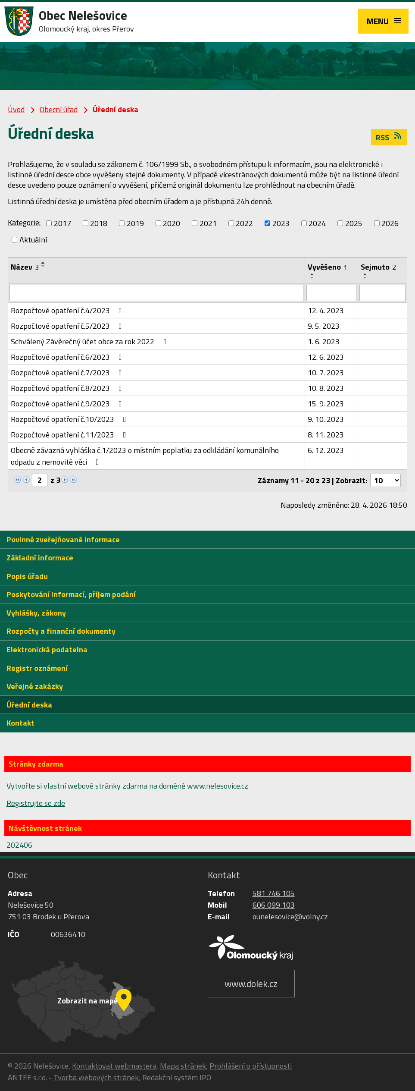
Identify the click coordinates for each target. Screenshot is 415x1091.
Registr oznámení (37, 668)
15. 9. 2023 (326, 403)
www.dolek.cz (251, 983)
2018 (98, 223)
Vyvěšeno (327, 267)
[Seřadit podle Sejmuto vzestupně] (365, 274)
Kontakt (20, 723)
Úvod (16, 109)
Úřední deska (29, 705)
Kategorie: (24, 222)
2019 (135, 223)
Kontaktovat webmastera (114, 1066)
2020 (171, 223)
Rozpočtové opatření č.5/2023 (68, 326)
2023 (281, 223)
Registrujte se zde (35, 803)
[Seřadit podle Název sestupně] (43, 266)
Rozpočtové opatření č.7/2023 (68, 372)
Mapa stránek (183, 1066)
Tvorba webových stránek (96, 1077)
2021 (208, 223)
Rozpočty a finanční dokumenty (60, 631)
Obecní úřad (59, 109)
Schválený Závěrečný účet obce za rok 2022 (90, 341)
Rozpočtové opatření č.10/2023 (70, 419)
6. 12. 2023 (326, 450)
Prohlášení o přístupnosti (250, 1066)
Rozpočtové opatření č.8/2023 (68, 388)
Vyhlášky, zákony (36, 613)
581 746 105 (274, 893)
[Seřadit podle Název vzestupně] (43, 262)
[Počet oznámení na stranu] (385, 480)
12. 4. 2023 (326, 310)
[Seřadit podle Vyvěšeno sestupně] (312, 278)
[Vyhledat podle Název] (156, 293)
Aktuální (33, 239)
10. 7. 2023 (326, 372)
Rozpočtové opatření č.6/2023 (68, 357)
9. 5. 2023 (324, 326)
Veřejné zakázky (34, 686)
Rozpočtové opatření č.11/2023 (70, 434)
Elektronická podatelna (46, 650)
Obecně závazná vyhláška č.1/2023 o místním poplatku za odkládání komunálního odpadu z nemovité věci (145, 456)
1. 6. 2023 (324, 341)
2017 (62, 223)
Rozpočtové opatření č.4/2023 (68, 310)
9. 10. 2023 (326, 419)
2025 (353, 223)
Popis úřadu (27, 576)
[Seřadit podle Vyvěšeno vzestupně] (312, 274)
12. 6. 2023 (326, 357)
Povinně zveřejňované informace (63, 539)
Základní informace (39, 558)
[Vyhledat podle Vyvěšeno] (331, 293)
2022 (244, 223)
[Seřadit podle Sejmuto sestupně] (365, 278)
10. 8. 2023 (326, 388)
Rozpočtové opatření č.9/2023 (68, 403)
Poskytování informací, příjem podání (71, 595)
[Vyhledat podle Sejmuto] (382, 293)
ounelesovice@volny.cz (290, 917)
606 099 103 (274, 905)
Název (25, 267)
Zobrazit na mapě (87, 1000)
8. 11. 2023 (326, 434)
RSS (389, 137)
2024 (317, 223)
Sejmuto (378, 267)
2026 (390, 223)
